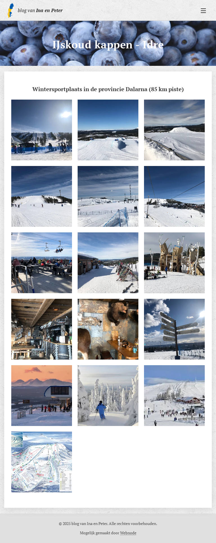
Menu (203, 10)
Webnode (128, 532)
